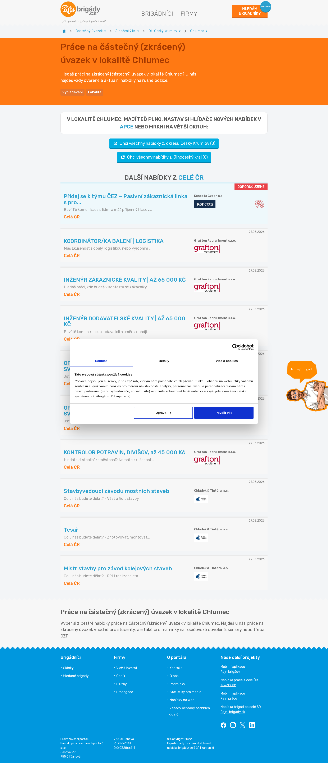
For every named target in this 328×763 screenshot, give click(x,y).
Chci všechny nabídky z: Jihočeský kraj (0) (164, 157)
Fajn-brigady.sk (232, 712)
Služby (121, 684)
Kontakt (176, 668)
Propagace (124, 692)
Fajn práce (228, 698)
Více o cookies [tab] (227, 361)
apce (126, 127)
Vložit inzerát (126, 668)
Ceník (120, 676)
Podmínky (177, 684)
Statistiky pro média (185, 692)
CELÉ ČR (191, 177)
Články (68, 668)
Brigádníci (157, 13)
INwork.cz (228, 685)
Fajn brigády (230, 672)
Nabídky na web (182, 700)
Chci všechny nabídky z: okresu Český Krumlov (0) (164, 143)
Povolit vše (224, 412)
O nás (174, 676)
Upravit (164, 412)
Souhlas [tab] (101, 361)
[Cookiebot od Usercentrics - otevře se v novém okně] (235, 347)
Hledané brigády (76, 676)
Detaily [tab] (164, 361)
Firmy (189, 13)
